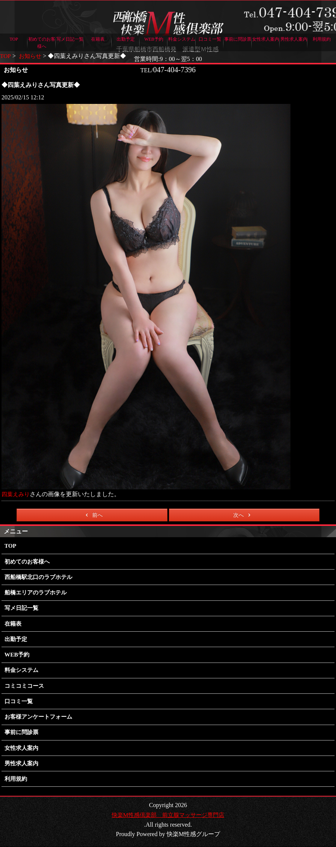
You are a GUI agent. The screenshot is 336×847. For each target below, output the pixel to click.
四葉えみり (17, 494)
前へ (93, 515)
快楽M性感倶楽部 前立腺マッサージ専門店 (168, 815)
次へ (243, 515)
